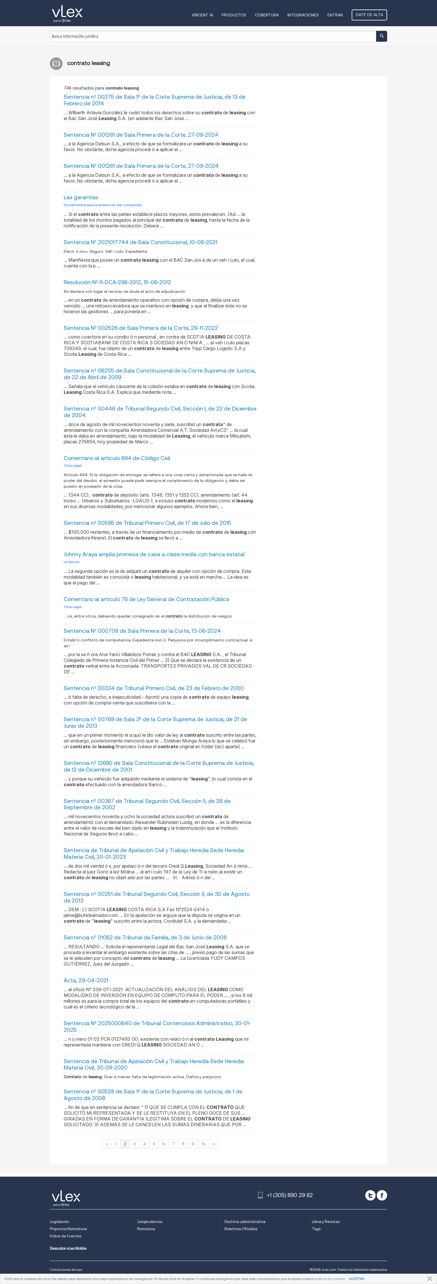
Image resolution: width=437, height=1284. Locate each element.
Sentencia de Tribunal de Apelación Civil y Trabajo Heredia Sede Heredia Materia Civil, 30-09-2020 (154, 1064)
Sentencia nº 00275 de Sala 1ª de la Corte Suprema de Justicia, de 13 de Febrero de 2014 (155, 100)
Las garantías (81, 197)
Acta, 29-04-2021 (86, 980)
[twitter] (370, 1195)
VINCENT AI (202, 15)
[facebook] (382, 1195)
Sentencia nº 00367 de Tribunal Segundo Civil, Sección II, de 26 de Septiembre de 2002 (147, 804)
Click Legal (73, 465)
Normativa (146, 1229)
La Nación (72, 562)
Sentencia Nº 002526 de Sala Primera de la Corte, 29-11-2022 (141, 328)
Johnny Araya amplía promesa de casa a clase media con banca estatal (154, 554)
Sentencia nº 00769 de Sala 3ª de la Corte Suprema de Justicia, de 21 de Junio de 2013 (155, 722)
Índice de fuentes (65, 1236)
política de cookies (329, 1279)
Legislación (59, 1222)
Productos (234, 15)
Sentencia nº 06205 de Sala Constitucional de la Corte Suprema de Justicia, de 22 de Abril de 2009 (160, 374)
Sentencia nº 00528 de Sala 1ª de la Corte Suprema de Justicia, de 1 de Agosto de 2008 (153, 1095)
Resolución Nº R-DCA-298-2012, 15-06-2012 (117, 282)
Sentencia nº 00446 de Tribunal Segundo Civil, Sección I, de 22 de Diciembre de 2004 (160, 412)
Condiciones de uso (66, 1269)
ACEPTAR (356, 1279)
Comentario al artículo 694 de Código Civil (117, 458)
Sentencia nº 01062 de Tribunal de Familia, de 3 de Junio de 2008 (145, 937)
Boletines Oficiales (241, 1229)
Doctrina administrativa (245, 1222)
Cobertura (267, 15)
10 (203, 1143)
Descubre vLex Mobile (68, 1248)
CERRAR (428, 1279)
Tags (316, 1229)
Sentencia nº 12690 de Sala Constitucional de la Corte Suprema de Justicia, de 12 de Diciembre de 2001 (159, 766)
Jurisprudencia (149, 1222)
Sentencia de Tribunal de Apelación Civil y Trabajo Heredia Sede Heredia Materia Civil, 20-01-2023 (154, 853)
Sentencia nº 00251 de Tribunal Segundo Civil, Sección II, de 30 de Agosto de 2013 (157, 897)
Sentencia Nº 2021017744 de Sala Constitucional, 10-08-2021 (140, 242)
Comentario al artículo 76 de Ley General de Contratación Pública (146, 599)
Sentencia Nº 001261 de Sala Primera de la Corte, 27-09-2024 (141, 135)
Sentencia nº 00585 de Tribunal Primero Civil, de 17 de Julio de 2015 (147, 523)
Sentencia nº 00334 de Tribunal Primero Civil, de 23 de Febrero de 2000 (154, 688)
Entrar (335, 15)
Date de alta (369, 14)
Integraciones (303, 15)
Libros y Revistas (326, 1222)
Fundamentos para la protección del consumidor (103, 205)
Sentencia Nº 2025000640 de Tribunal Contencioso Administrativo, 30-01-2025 (157, 1026)
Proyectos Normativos (68, 1229)
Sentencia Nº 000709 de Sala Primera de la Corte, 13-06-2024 (142, 631)
